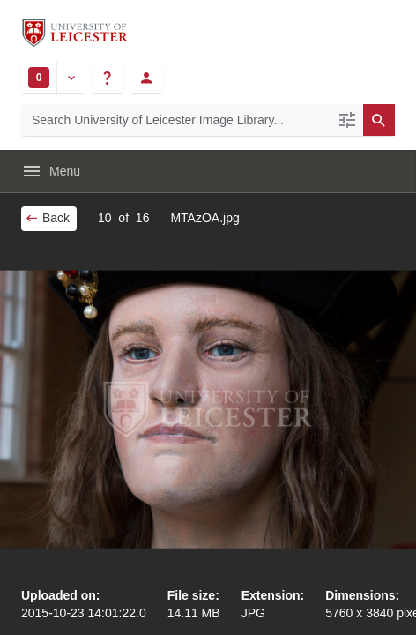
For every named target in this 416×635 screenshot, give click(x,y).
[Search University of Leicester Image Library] (176, 120)
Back (47, 218)
